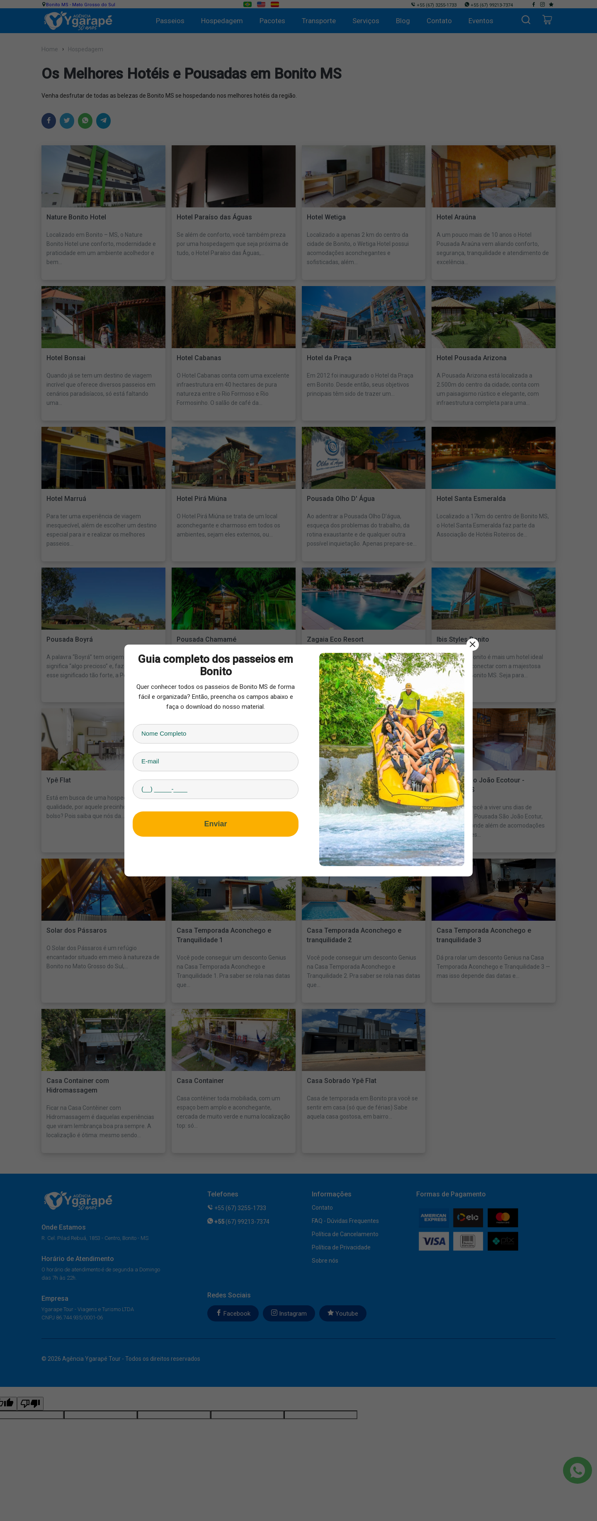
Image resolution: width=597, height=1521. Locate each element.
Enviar (215, 824)
